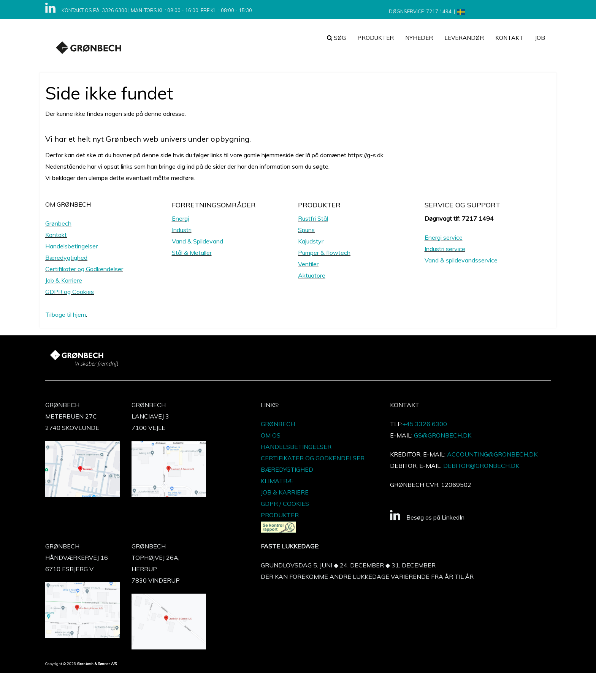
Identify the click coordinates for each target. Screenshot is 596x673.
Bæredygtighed (66, 257)
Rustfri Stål (313, 218)
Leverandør (464, 37)
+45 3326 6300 (424, 424)
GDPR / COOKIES (285, 503)
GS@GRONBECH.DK (442, 435)
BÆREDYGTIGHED (287, 469)
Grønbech (58, 223)
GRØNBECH (278, 424)
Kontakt (509, 37)
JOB (540, 37)
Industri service (445, 249)
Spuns (306, 230)
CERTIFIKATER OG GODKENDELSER (313, 458)
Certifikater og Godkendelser (84, 269)
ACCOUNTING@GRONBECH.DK (492, 454)
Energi (180, 218)
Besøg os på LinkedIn (427, 517)
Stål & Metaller (192, 252)
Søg (336, 37)
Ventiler (308, 264)
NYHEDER (419, 37)
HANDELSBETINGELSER (296, 446)
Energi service (444, 237)
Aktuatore (311, 275)
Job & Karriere (63, 280)
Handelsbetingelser (71, 246)
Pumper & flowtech (324, 252)
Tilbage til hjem (65, 314)
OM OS (271, 435)
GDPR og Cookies (69, 291)
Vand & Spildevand (197, 241)
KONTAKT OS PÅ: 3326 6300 (94, 10)
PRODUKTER (375, 37)
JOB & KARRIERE (285, 492)
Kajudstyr (310, 241)
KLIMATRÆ (277, 481)
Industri (182, 230)
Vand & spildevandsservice (461, 260)
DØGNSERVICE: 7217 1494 (420, 11)
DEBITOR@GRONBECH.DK (481, 465)
